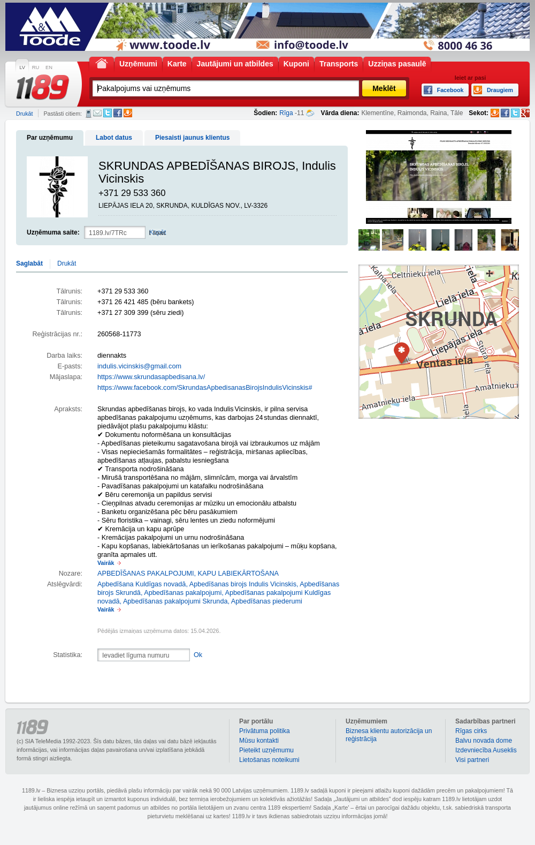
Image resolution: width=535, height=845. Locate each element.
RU (35, 67)
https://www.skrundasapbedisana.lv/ (151, 377)
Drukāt (24, 113)
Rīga (286, 113)
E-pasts (97, 113)
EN (48, 67)
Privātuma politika (264, 731)
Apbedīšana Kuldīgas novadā (141, 584)
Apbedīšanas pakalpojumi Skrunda (175, 601)
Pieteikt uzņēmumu (266, 750)
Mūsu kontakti (259, 740)
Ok (198, 655)
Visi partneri (472, 760)
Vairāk (105, 563)
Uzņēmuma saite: (53, 232)
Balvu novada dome (483, 740)
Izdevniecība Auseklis (486, 750)
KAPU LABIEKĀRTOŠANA (238, 573)
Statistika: (67, 655)
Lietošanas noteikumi (269, 760)
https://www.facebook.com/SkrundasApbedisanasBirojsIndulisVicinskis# (204, 387)
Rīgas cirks (471, 731)
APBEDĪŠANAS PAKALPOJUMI (145, 573)
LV (22, 67)
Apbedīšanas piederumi (266, 601)
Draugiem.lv (128, 113)
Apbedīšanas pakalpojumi (182, 593)
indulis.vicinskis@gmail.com (139, 366)
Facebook (117, 113)
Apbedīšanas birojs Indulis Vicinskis (242, 584)
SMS (88, 113)
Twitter (107, 113)
